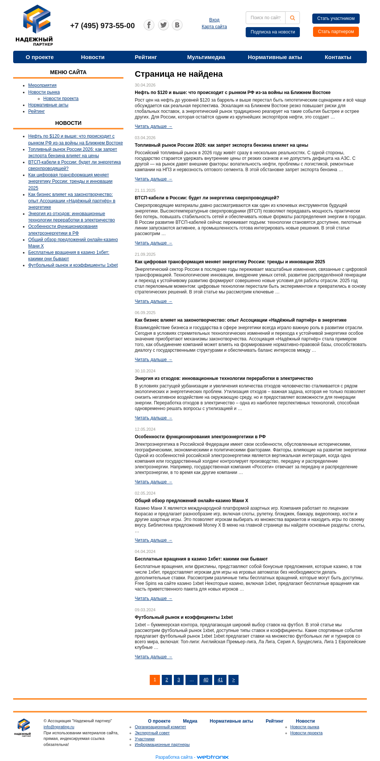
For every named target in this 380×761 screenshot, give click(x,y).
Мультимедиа (206, 57)
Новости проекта (61, 98)
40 (205, 679)
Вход (214, 20)
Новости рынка (44, 92)
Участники (145, 739)
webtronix (212, 757)
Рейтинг (146, 57)
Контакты (338, 57)
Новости (93, 57)
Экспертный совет (152, 733)
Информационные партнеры (162, 744)
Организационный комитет (160, 727)
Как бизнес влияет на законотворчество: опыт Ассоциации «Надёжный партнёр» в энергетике (72, 201)
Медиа (190, 721)
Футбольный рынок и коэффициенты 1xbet (73, 265)
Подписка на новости (273, 32)
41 (220, 679)
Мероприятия (42, 85)
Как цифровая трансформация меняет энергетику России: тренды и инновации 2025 (70, 181)
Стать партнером (336, 31)
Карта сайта (214, 26)
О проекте (40, 57)
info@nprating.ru (59, 727)
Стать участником (336, 18)
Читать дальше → (153, 126)
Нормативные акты (275, 57)
